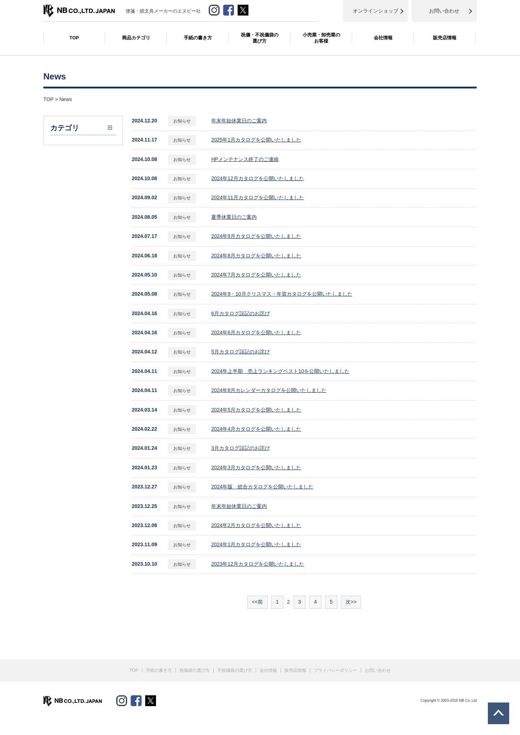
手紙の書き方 (198, 37)
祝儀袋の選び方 (194, 670)
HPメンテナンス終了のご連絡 (245, 159)
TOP (74, 37)
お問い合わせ (378, 670)
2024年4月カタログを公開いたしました (256, 429)
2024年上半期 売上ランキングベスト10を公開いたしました (280, 371)
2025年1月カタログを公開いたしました (256, 140)
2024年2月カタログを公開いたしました (256, 525)
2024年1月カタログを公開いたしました (256, 544)
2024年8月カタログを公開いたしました (256, 255)
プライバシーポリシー (335, 670)
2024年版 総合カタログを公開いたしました (262, 487)
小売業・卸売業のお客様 (321, 38)
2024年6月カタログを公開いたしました (256, 332)
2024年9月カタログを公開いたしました (256, 236)
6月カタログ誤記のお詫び (240, 313)
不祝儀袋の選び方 (234, 670)
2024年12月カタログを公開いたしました (257, 178)
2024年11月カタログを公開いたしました (257, 197)
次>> (351, 602)
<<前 (257, 602)
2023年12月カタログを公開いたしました (257, 564)
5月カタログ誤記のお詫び (240, 352)
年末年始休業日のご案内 (239, 120)
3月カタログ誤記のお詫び (240, 448)
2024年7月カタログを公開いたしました (256, 275)
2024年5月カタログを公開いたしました (256, 410)
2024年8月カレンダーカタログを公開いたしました (268, 390)
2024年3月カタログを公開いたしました (256, 467)
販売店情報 (444, 37)
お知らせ (182, 120)
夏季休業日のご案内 (234, 217)
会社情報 (383, 37)
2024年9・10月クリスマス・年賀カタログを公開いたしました (281, 294)
